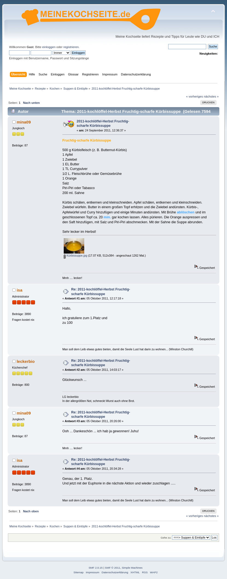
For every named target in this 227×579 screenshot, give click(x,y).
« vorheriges (194, 96)
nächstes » (211, 96)
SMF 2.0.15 (96, 567)
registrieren (71, 47)
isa (19, 290)
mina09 (24, 122)
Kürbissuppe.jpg (75, 255)
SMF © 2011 (112, 567)
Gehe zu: (166, 537)
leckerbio (26, 361)
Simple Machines (132, 567)
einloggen (49, 47)
